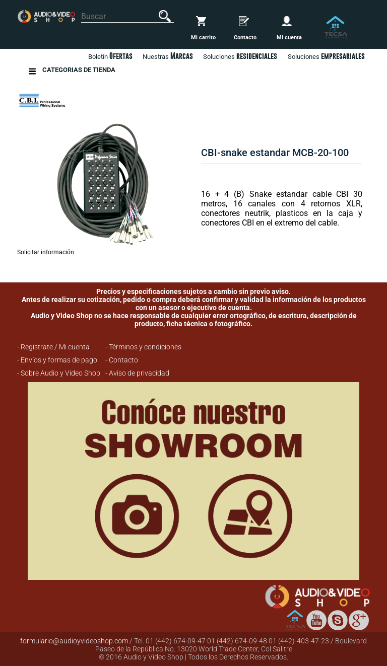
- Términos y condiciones (143, 347)
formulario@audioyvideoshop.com (74, 641)
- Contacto (121, 360)
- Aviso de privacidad (137, 373)
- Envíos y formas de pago (57, 360)
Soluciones (326, 55)
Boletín (110, 55)
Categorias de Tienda (78, 71)
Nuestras (168, 55)
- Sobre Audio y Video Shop (58, 373)
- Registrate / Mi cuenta (53, 347)
